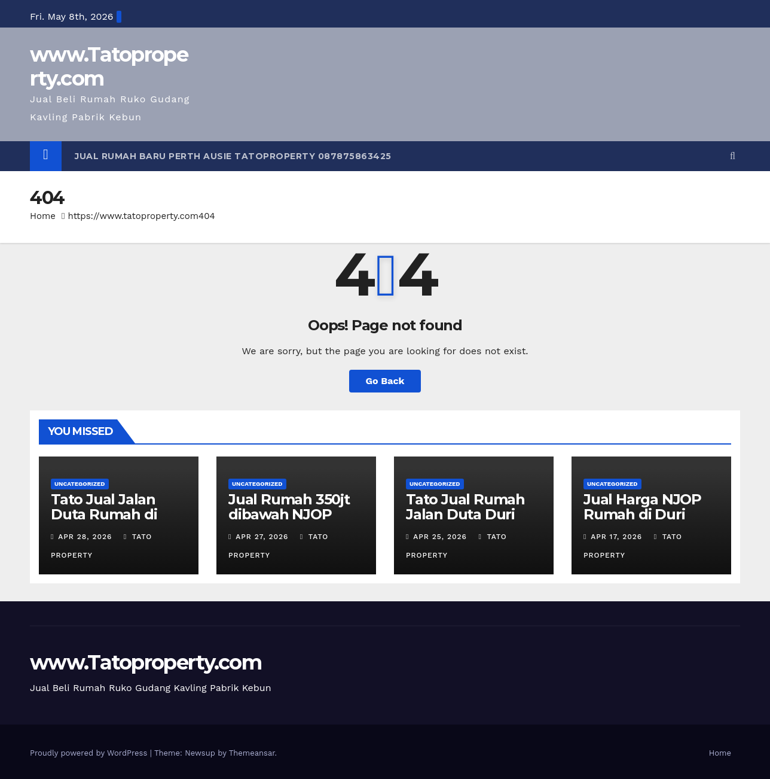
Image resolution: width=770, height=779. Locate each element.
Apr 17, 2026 (616, 536)
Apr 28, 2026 (85, 536)
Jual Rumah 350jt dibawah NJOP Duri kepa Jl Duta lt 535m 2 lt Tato (295, 522)
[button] (732, 156)
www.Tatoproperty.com (109, 66)
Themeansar (252, 752)
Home (43, 216)
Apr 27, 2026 (262, 536)
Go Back (385, 381)
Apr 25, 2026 (440, 536)
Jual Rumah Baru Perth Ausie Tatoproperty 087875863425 (233, 156)
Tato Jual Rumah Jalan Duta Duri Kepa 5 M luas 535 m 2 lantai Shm (467, 522)
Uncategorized (79, 483)
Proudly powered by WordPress (90, 752)
